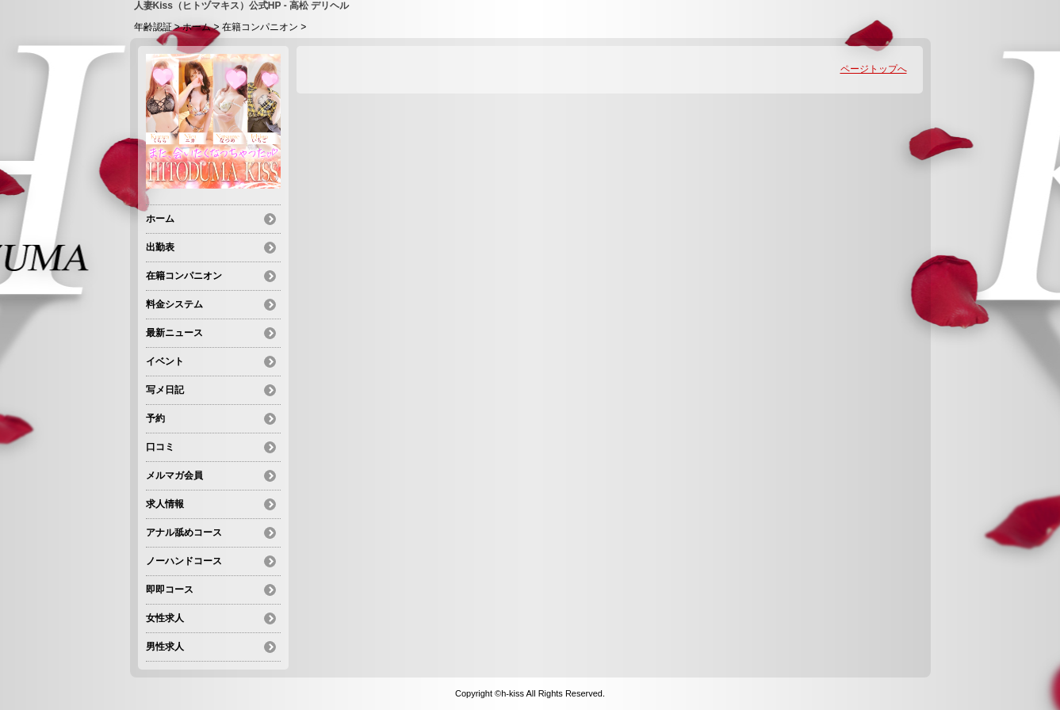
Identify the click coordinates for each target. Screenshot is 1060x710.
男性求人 (165, 646)
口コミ (160, 446)
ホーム (196, 26)
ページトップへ (873, 68)
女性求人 (165, 618)
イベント (165, 361)
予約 (155, 418)
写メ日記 (165, 389)
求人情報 (165, 504)
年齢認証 (153, 26)
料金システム (174, 304)
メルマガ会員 (174, 475)
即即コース (169, 589)
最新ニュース (174, 332)
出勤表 (160, 247)
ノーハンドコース (184, 561)
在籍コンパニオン (260, 26)
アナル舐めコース (184, 532)
